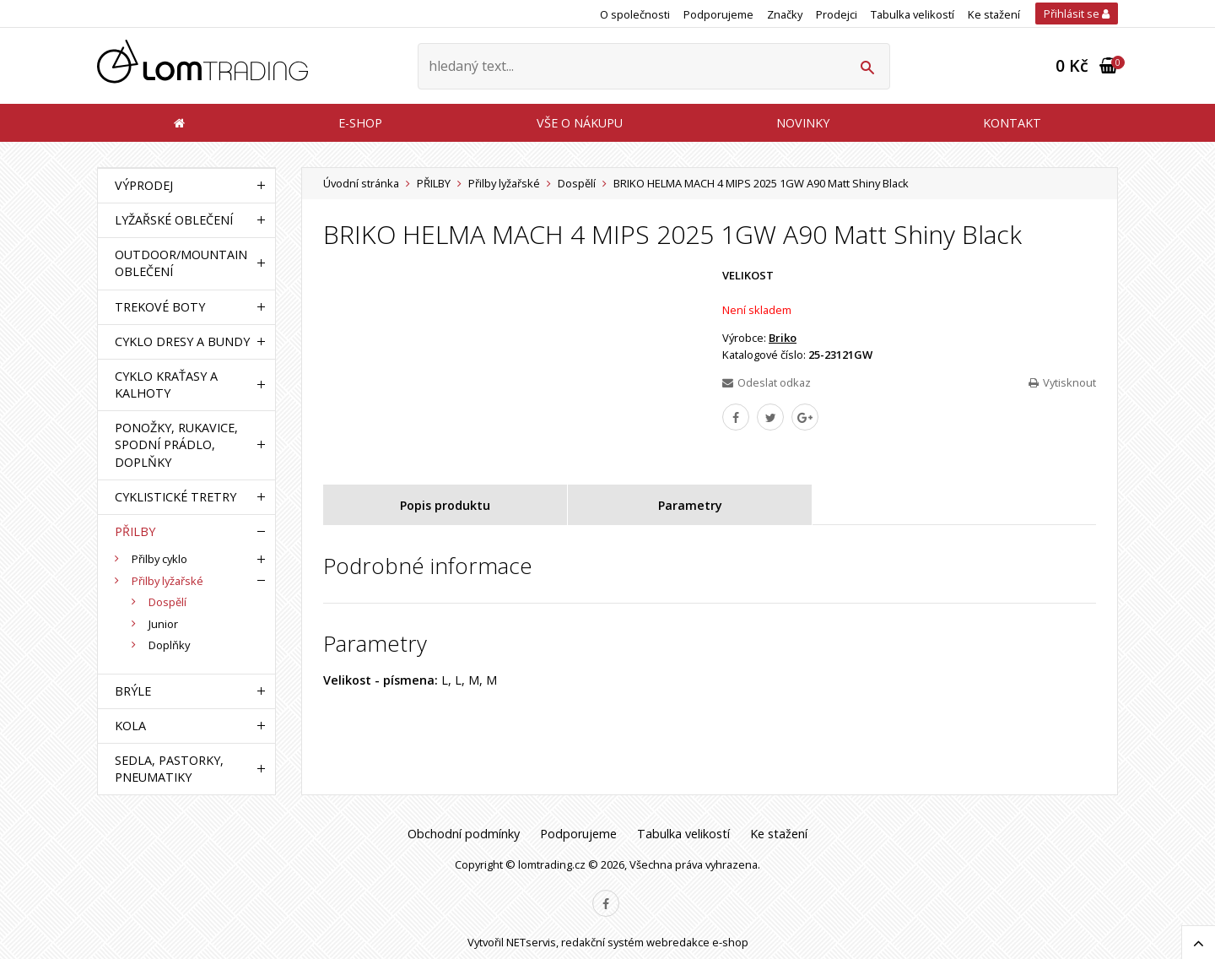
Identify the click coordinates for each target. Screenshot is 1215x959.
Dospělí (577, 183)
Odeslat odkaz (766, 382)
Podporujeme (718, 14)
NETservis (531, 942)
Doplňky (169, 645)
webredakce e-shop (697, 942)
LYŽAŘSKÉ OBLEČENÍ (174, 220)
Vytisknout (1062, 382)
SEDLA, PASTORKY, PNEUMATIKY (169, 768)
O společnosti (635, 14)
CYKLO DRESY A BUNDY (182, 341)
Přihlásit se (1077, 13)
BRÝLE (133, 691)
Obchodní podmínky (464, 834)
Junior (163, 623)
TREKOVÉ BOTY (160, 307)
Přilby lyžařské (504, 183)
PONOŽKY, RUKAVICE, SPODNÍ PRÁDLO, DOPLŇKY (176, 444)
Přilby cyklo (159, 558)
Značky (784, 14)
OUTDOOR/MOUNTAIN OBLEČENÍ (181, 263)
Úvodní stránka (361, 183)
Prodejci (836, 14)
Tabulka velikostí (912, 14)
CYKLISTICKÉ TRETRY (175, 497)
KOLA (130, 726)
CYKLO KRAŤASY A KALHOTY (166, 384)
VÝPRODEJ (144, 185)
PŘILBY (434, 183)
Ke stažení (994, 14)
